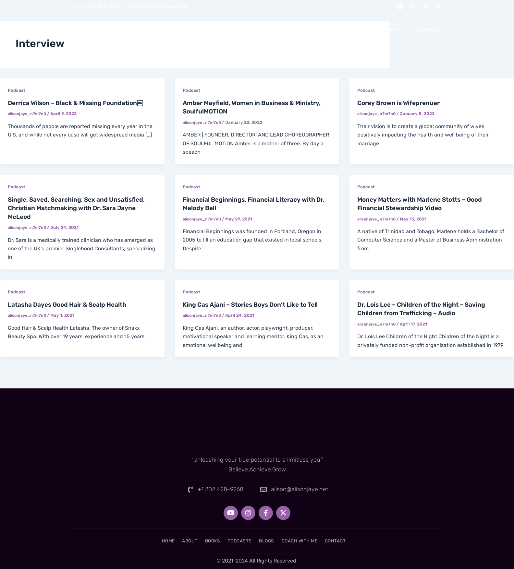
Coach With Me (381, 29)
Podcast (17, 90)
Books (263, 29)
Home (199, 29)
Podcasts (300, 29)
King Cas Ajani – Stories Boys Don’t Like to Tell (255, 304)
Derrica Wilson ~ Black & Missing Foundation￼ (80, 103)
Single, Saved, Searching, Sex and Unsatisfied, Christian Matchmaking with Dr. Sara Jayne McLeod (81, 207)
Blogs (336, 29)
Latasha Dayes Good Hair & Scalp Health (72, 304)
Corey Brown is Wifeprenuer (401, 103)
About (231, 29)
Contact (428, 29)
